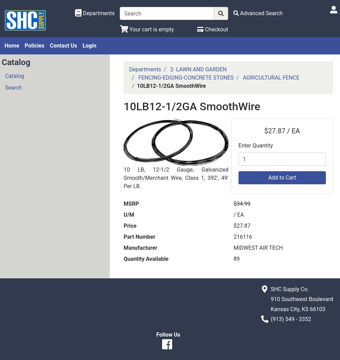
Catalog (14, 76)
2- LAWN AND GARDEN (198, 69)
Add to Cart (282, 177)
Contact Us (63, 45)
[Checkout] (212, 29)
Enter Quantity (255, 145)
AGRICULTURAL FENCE (271, 77)
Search (13, 87)
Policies (34, 45)
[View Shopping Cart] (147, 29)
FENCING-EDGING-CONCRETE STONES (186, 77)
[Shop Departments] (95, 13)
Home (11, 45)
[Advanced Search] (258, 13)
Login (89, 45)
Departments (145, 69)
